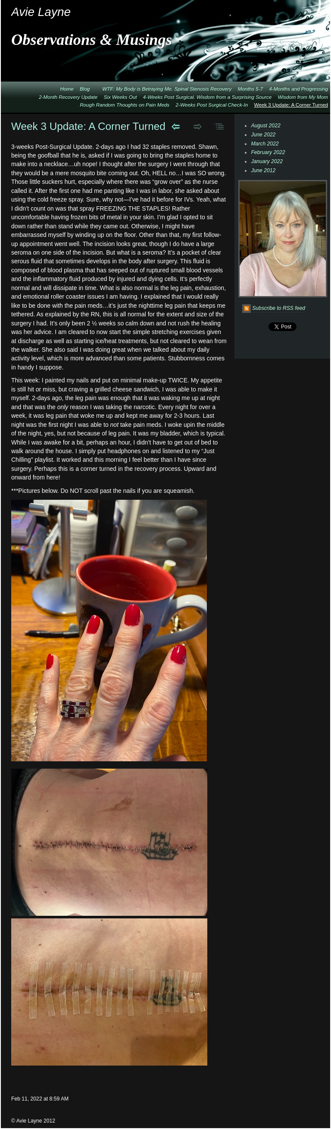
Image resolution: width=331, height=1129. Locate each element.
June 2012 (263, 170)
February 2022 (268, 152)
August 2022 (265, 126)
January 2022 (267, 161)
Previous (176, 126)
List (219, 126)
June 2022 (263, 135)
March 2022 (264, 144)
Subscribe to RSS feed (278, 308)
